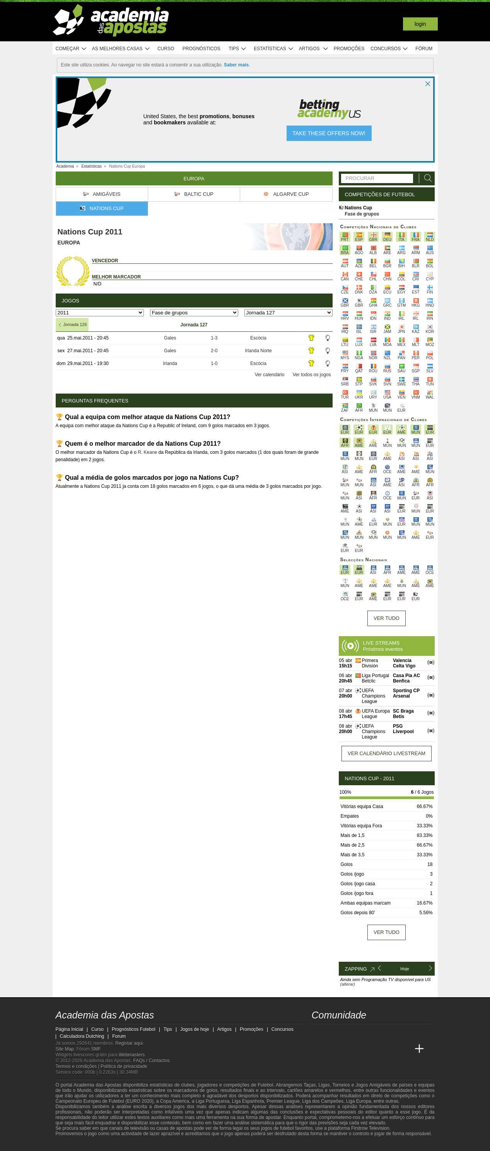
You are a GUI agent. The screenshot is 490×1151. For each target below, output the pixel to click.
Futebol (265, 1085)
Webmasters (132, 1055)
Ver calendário (270, 374)
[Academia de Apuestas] (361, 1049)
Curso (165, 48)
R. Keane (147, 452)
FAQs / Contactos (151, 1060)
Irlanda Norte (258, 350)
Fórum (423, 48)
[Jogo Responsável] (158, 1144)
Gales (170, 338)
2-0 (214, 350)
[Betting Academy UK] (390, 1049)
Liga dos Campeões (322, 1101)
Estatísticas (274, 49)
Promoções (349, 48)
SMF (96, 1049)
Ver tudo (387, 618)
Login (420, 24)
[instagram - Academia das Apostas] (375, 1032)
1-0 (214, 363)
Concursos (389, 49)
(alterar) (347, 984)
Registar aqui (129, 1043)
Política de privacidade (124, 1066)
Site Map (65, 1049)
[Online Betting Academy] (346, 1049)
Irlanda (170, 363)
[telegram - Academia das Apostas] (390, 1032)
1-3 (214, 338)
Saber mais (236, 65)
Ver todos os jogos (312, 374)
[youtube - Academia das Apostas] (346, 1032)
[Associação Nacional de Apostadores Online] (124, 1144)
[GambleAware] (73, 1144)
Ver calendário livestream (386, 753)
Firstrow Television (370, 1128)
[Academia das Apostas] (318, 1049)
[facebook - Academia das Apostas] (361, 1032)
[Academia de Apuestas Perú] (404, 1049)
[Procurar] (426, 178)
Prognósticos (201, 48)
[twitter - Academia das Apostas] (332, 1032)
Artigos (314, 49)
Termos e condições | (78, 1066)
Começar (71, 49)
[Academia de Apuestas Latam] (375, 1049)
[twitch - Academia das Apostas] (318, 1032)
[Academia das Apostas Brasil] (332, 1049)
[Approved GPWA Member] (102, 1144)
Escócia (258, 338)
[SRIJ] (185, 1144)
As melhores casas (121, 49)
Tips (237, 49)
